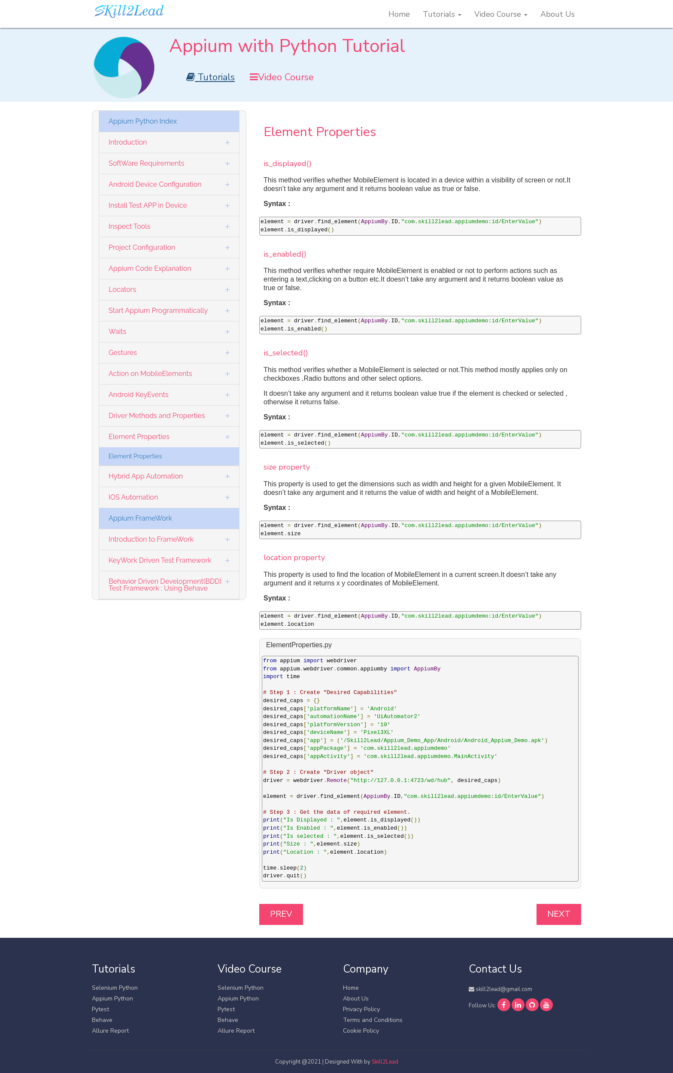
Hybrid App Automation (146, 476)
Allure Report (110, 1031)
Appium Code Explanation (150, 268)
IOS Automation (133, 497)
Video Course (282, 77)
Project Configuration (142, 247)
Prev (281, 914)
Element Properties (139, 437)
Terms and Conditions (373, 1020)
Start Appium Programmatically (158, 310)
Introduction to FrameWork (151, 539)
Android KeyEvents (139, 395)
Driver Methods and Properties (157, 416)
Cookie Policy (361, 1031)
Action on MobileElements (150, 374)
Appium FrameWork (140, 518)
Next (558, 914)
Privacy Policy (361, 1009)
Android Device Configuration (155, 184)
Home (399, 14)
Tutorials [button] (442, 14)
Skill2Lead (385, 1062)
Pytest (100, 1009)
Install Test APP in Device (148, 205)
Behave (102, 1020)
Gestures (123, 353)
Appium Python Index (143, 121)
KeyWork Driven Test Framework (160, 560)
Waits (117, 331)
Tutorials (210, 77)
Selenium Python (115, 988)
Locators (122, 289)
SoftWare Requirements (146, 163)
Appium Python (112, 998)
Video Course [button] (500, 14)
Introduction (128, 142)
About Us (557, 14)
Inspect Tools (129, 226)
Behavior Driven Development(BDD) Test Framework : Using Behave (165, 584)
